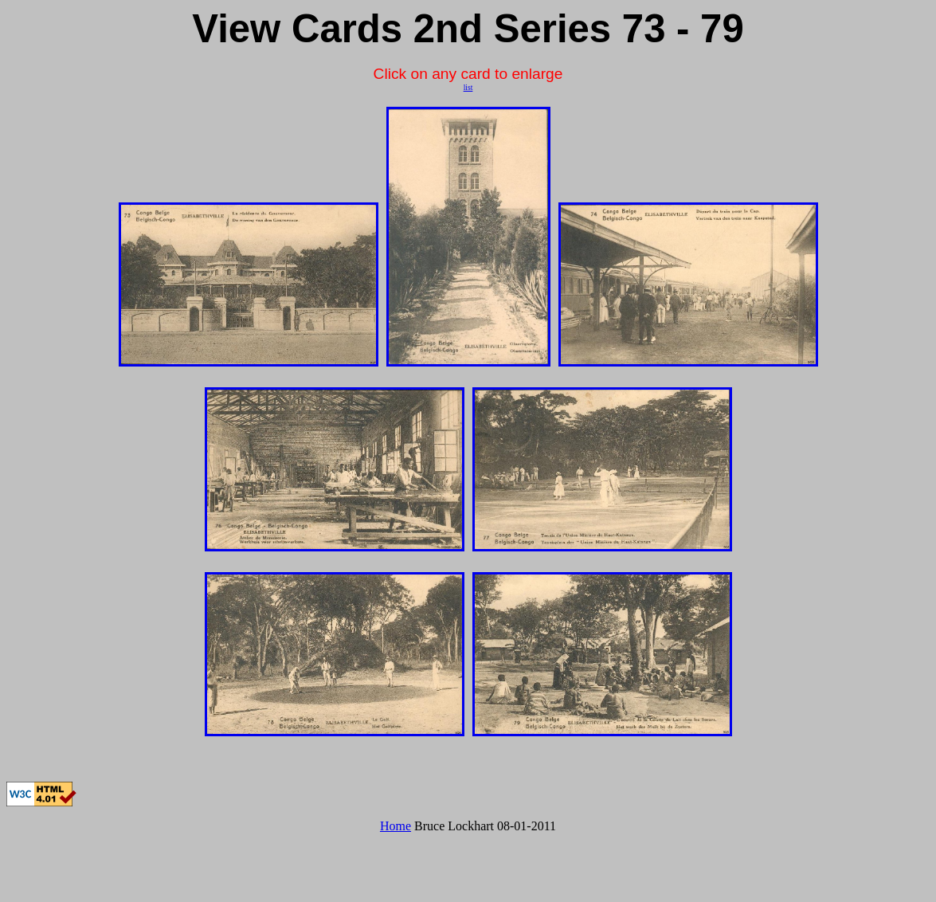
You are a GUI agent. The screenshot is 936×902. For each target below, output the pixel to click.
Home (395, 826)
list (468, 87)
